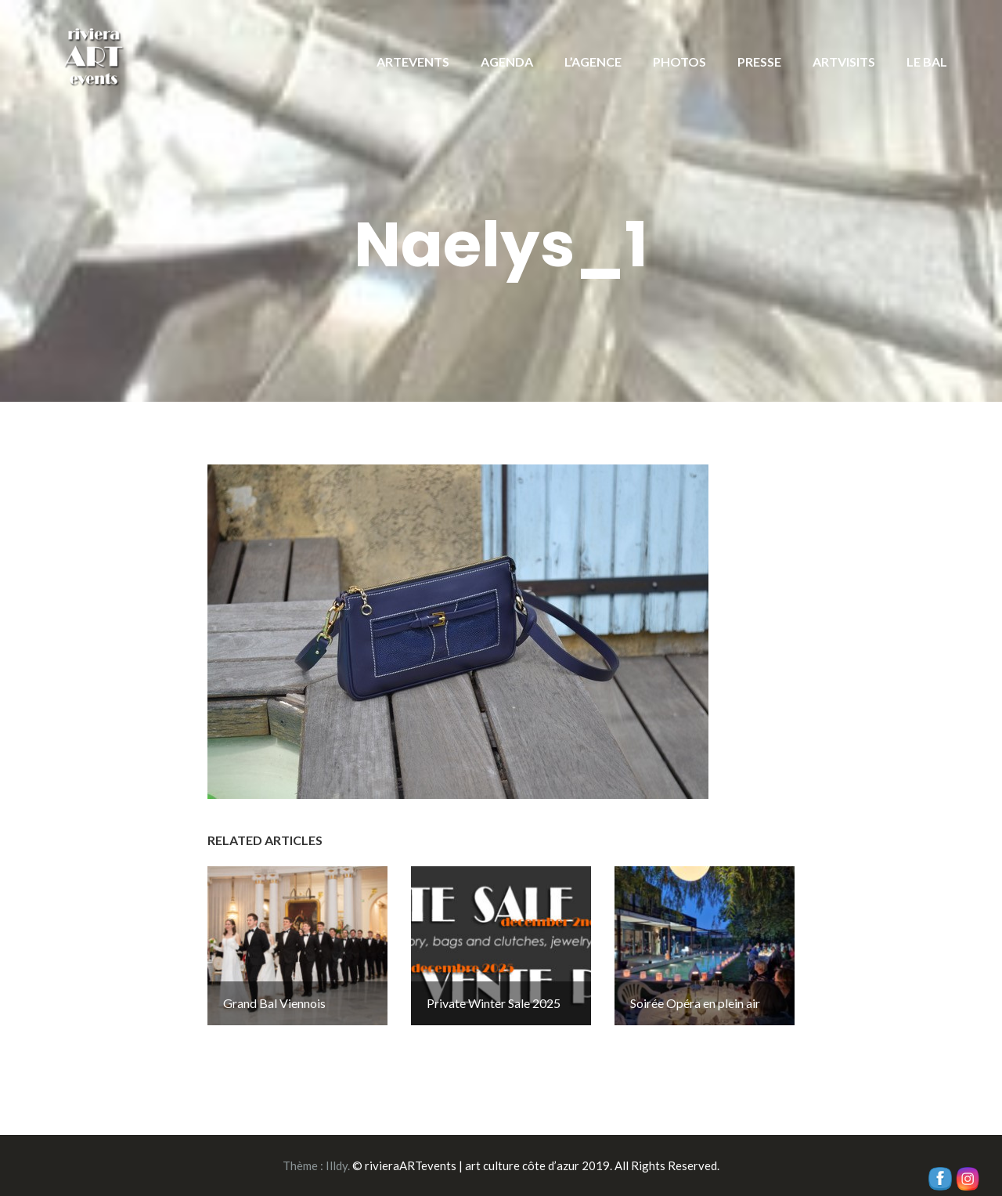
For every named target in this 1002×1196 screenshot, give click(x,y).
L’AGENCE (593, 61)
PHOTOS (679, 61)
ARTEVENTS (413, 61)
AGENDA (507, 61)
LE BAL (926, 61)
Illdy (337, 1165)
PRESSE (759, 61)
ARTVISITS (844, 61)
